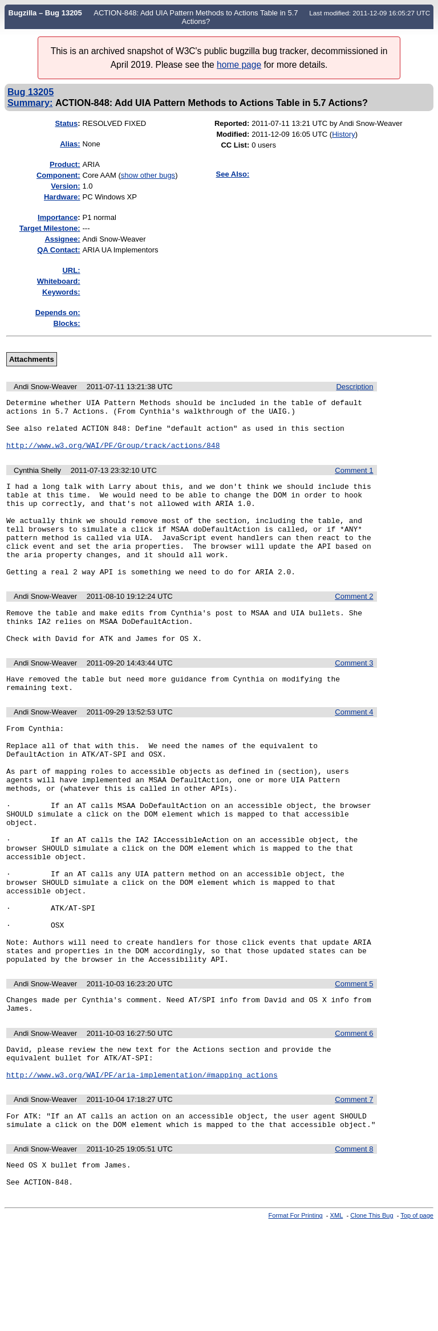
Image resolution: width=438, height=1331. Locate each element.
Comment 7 (354, 1197)
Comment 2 (354, 625)
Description (354, 386)
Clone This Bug (371, 1321)
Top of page (416, 1321)
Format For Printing (296, 1321)
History (343, 134)
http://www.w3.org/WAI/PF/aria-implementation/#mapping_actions (142, 1172)
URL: (71, 270)
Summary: (29, 102)
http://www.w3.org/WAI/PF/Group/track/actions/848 (113, 455)
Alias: (70, 144)
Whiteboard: (58, 281)
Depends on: (57, 312)
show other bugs (148, 175)
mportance (58, 217)
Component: (58, 175)
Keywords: (61, 292)
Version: (65, 186)
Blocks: (67, 323)
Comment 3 (354, 699)
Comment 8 (354, 1250)
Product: (65, 164)
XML (336, 1321)
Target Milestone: (49, 228)
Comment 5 (354, 1071)
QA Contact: (58, 250)
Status (66, 123)
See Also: (233, 174)
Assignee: (62, 239)
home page (239, 65)
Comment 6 (354, 1124)
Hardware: (62, 197)
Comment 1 (354, 480)
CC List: (235, 145)
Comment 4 (354, 751)
